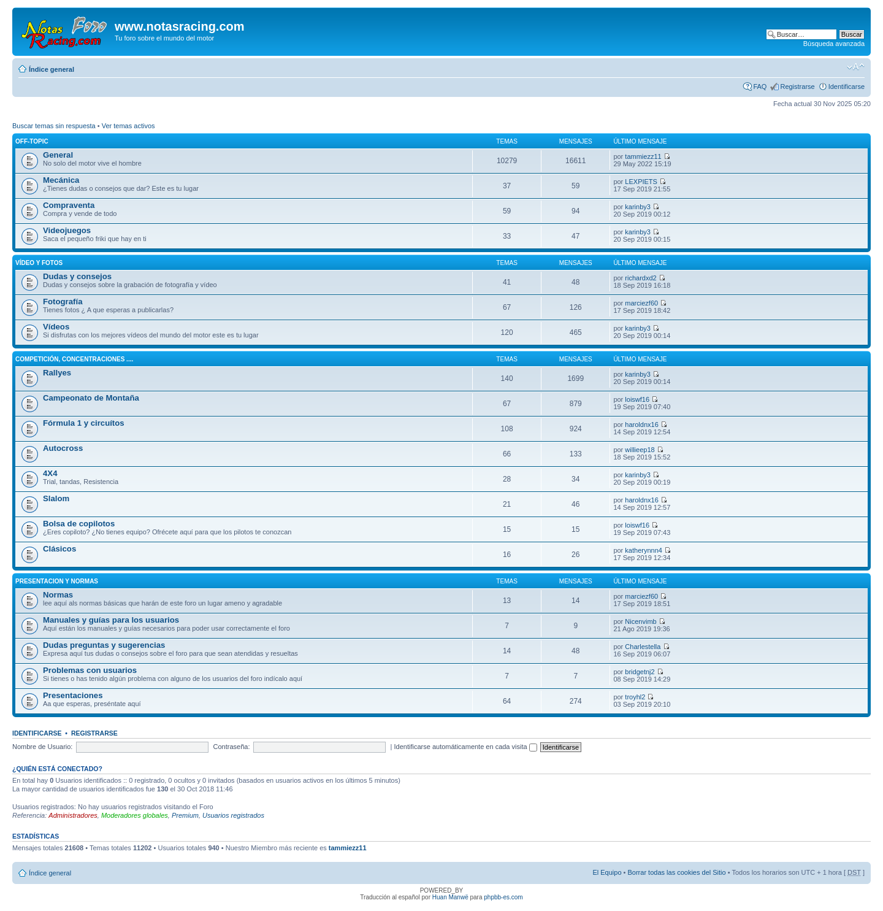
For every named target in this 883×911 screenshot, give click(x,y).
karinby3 (638, 206)
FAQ (759, 86)
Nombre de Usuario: (42, 746)
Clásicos (59, 548)
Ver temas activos (128, 125)
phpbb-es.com (503, 897)
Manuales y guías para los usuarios (111, 620)
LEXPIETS (641, 181)
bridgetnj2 (639, 671)
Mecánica (61, 180)
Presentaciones (73, 695)
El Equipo (606, 872)
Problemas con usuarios (90, 670)
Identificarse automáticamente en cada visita (465, 746)
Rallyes (57, 372)
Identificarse (846, 86)
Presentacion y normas (56, 581)
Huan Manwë (450, 897)
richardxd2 (640, 278)
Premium (185, 815)
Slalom (56, 498)
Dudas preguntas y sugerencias (104, 645)
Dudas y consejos (77, 276)
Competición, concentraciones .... (74, 359)
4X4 (50, 473)
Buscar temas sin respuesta (54, 125)
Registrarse (797, 86)
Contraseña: (231, 746)
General (58, 155)
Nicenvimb (640, 621)
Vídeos (56, 326)
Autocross (63, 448)
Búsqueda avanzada (834, 43)
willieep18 (639, 449)
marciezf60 (641, 303)
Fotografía (62, 301)
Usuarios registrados (233, 815)
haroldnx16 (641, 424)
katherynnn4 (643, 550)
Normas (58, 594)
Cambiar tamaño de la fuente (856, 66)
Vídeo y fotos (39, 262)
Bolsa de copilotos (79, 523)
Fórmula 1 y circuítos (83, 423)
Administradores (72, 815)
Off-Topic (31, 141)
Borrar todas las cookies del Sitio (676, 872)
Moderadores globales (134, 815)
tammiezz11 (643, 156)
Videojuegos (67, 230)
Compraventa (68, 205)
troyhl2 (635, 697)
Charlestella (642, 646)
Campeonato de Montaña (91, 397)
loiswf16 (637, 399)
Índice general (51, 69)
